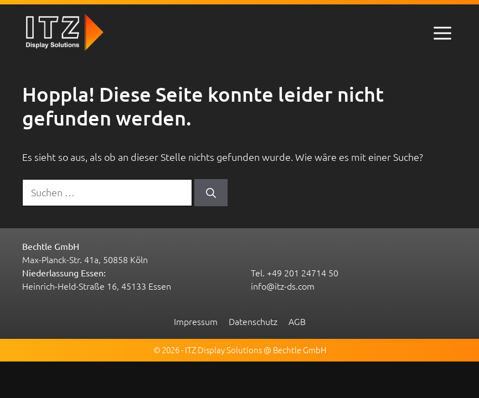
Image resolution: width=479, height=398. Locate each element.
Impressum (196, 321)
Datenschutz (253, 321)
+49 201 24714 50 (302, 272)
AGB (297, 321)
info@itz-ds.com (283, 286)
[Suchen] (211, 192)
